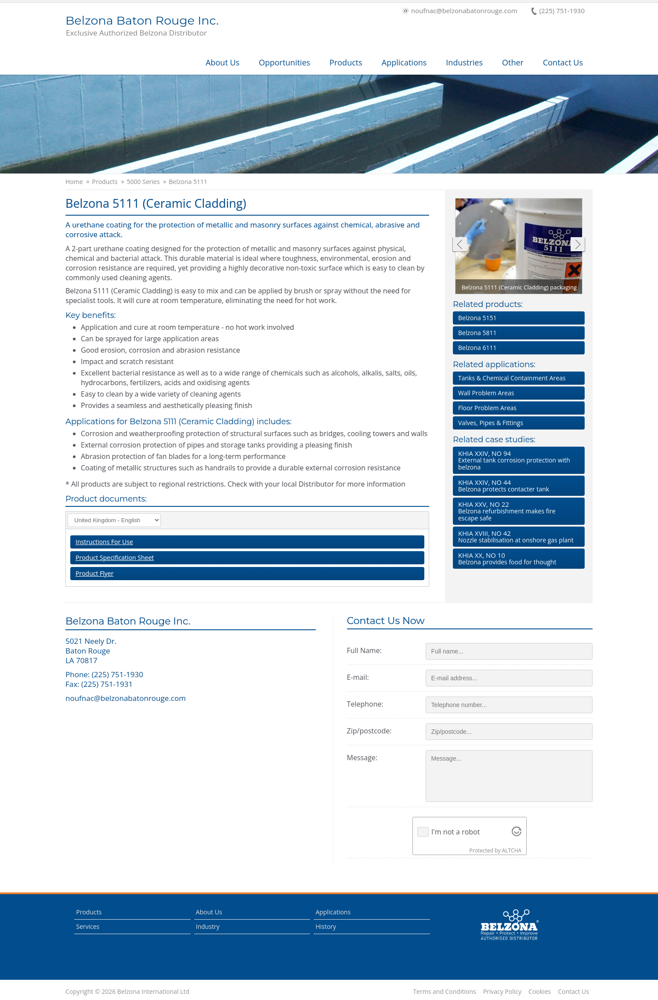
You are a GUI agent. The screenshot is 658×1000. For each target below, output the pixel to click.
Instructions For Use (104, 542)
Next (578, 245)
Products (345, 62)
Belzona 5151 (477, 318)
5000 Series (143, 182)
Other (513, 62)
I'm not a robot (455, 832)
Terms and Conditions (444, 992)
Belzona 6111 (477, 347)
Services (87, 926)
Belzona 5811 (477, 333)
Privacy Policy (502, 992)
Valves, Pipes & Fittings (490, 423)
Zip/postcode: (369, 731)
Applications (404, 62)
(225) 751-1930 (558, 11)
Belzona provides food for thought (517, 558)
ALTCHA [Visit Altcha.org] (511, 850)
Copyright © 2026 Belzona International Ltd (127, 992)
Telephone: (365, 704)
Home (74, 182)
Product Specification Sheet (115, 557)
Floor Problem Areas (487, 408)
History (325, 926)
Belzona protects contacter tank (517, 485)
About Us (222, 62)
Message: (362, 757)
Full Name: (364, 650)
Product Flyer (94, 573)
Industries (464, 62)
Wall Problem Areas (486, 393)
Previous (459, 245)
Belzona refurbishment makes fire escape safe (517, 511)
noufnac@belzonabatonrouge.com (460, 11)
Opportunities (284, 62)
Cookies (539, 992)
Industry (208, 926)
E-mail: (358, 677)
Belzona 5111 (188, 182)
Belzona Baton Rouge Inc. (142, 26)
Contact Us (563, 62)
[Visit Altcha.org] (516, 832)
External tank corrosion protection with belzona (517, 460)
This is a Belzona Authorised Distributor (509, 924)
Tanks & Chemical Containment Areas (512, 378)
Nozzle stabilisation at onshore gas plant (517, 536)
